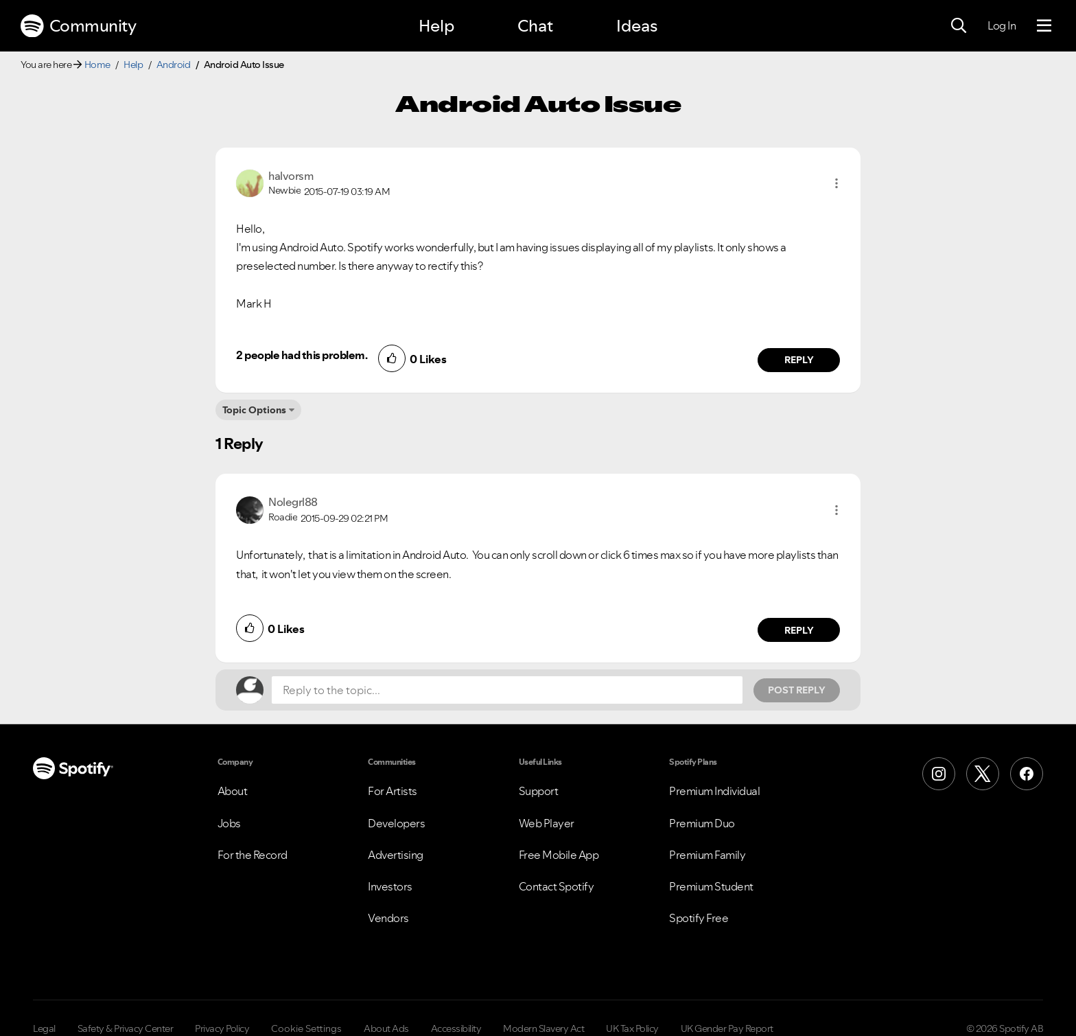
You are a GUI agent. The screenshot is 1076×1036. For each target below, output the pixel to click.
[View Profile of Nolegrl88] (293, 501)
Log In (1001, 25)
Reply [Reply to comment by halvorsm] (799, 360)
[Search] (958, 26)
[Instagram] (938, 773)
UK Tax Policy (632, 1028)
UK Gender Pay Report (727, 1028)
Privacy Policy (222, 1028)
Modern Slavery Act (543, 1028)
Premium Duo (702, 823)
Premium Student (711, 886)
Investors (390, 886)
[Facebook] (1026, 773)
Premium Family (707, 854)
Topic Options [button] (254, 410)
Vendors (388, 917)
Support (539, 790)
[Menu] (1044, 26)
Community (78, 26)
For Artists (392, 790)
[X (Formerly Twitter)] (982, 773)
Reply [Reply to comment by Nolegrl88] (799, 630)
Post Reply (797, 690)
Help (436, 25)
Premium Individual (714, 790)
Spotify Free (698, 917)
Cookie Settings (306, 1028)
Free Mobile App (559, 854)
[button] (836, 183)
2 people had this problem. (301, 354)
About (233, 790)
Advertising (395, 854)
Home (97, 64)
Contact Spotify (556, 886)
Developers (396, 823)
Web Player (546, 823)
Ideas (636, 25)
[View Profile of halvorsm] (290, 175)
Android (173, 64)
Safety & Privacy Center (126, 1028)
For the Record (253, 854)
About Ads (386, 1028)
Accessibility (456, 1028)
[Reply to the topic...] (507, 690)
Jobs (229, 823)
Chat (535, 25)
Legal (44, 1028)
